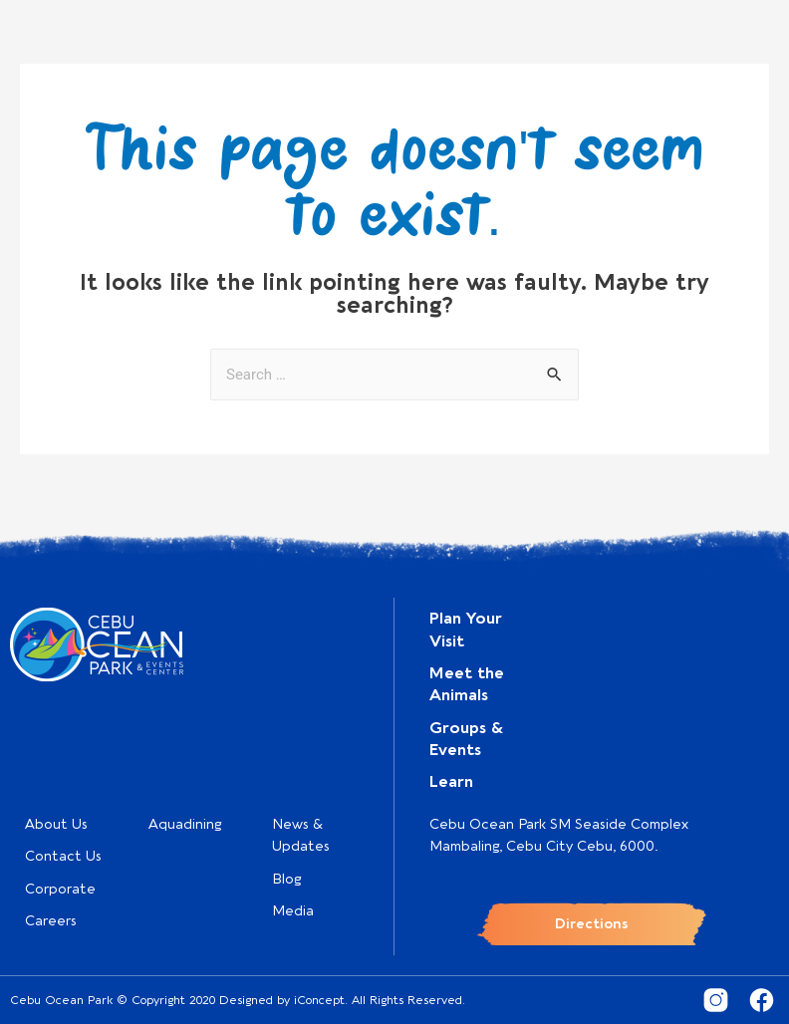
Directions (592, 923)
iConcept (319, 1000)
